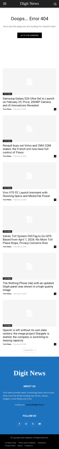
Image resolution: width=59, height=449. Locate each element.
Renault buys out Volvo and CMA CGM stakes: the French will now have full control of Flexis (27, 149)
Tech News (7, 94)
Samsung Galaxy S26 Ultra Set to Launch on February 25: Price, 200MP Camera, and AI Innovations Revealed (28, 102)
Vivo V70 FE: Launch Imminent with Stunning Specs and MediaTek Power (26, 194)
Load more (29, 350)
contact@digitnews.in (34, 404)
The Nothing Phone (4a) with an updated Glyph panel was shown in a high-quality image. (28, 286)
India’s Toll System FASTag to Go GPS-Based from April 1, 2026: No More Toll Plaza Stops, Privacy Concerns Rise (28, 239)
